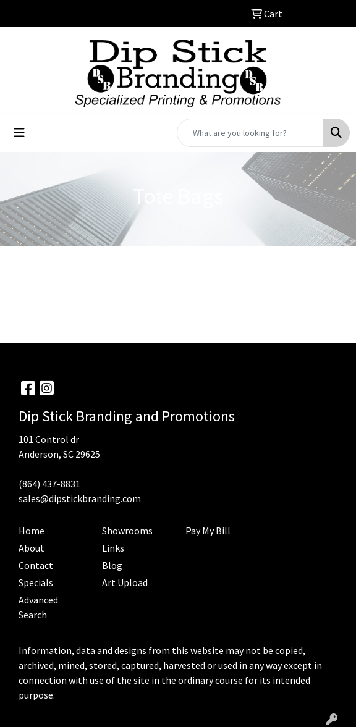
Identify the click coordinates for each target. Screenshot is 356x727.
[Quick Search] (250, 133)
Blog (112, 565)
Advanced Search (38, 607)
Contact (36, 565)
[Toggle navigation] (19, 132)
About (31, 548)
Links (113, 548)
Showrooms (127, 530)
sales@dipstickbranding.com (80, 498)
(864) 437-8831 (49, 483)
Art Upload (125, 582)
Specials (36, 582)
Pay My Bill (208, 530)
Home (31, 530)
